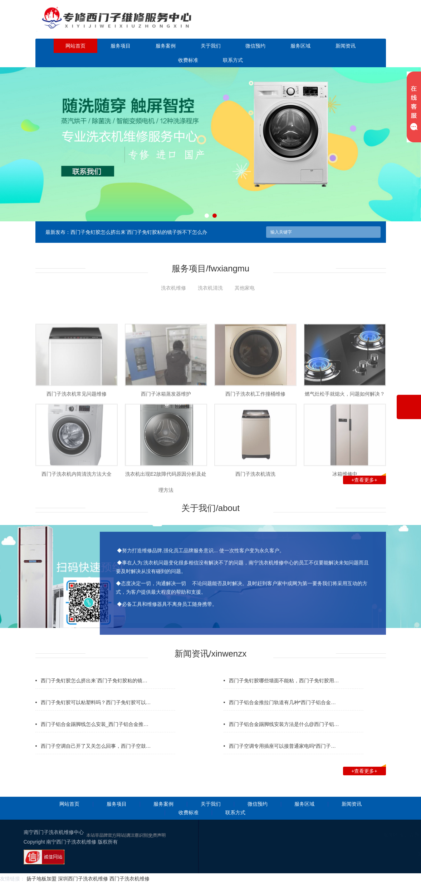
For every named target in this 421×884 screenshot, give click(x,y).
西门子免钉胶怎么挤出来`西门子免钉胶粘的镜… (94, 694)
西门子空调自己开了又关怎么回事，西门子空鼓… (96, 759)
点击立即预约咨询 (344, 24)
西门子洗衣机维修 (129, 878)
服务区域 (300, 46)
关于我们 (211, 46)
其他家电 (245, 288)
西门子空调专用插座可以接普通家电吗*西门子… (282, 759)
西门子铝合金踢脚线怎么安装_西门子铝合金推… (95, 737)
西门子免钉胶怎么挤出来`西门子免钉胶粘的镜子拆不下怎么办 (138, 232)
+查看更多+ (368, 479)
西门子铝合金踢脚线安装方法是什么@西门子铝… (284, 737)
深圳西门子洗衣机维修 (83, 878)
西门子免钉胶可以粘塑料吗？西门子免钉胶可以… (96, 715)
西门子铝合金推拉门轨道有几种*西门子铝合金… (282, 715)
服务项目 (121, 46)
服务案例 (166, 46)
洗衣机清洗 (210, 288)
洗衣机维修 (173, 288)
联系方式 (233, 60)
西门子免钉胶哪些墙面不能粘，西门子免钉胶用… (284, 694)
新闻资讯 (346, 46)
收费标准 (188, 60)
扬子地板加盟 (41, 878)
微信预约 (255, 46)
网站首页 (75, 46)
